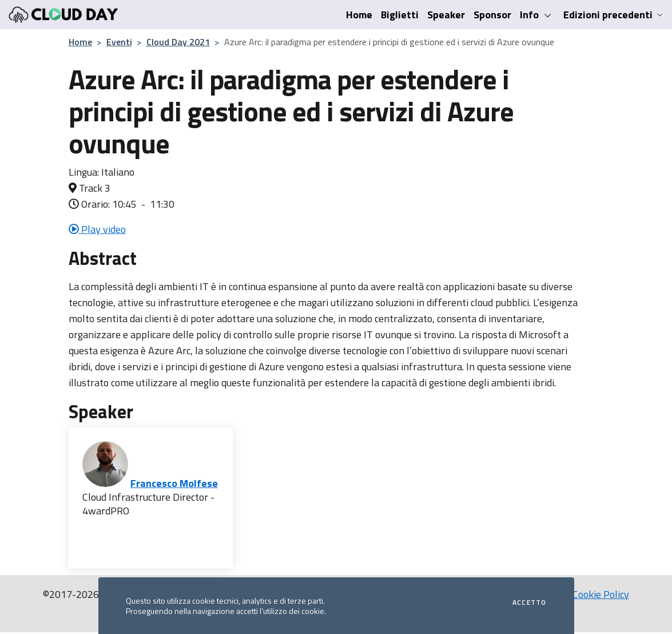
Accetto (529, 602)
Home (359, 14)
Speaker (446, 14)
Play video (97, 229)
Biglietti (400, 14)
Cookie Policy (600, 594)
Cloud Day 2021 (178, 42)
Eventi (119, 42)
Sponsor (492, 14)
